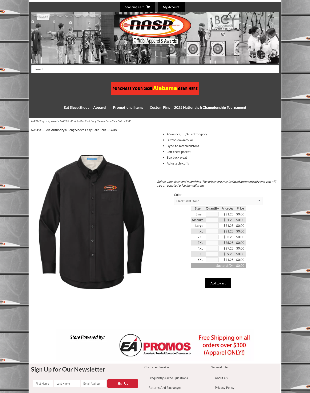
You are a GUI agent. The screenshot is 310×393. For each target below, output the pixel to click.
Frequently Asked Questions (168, 378)
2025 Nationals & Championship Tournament (210, 107)
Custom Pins (160, 107)
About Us (221, 378)
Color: (178, 194)
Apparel (99, 107)
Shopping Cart (137, 7)
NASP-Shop (38, 121)
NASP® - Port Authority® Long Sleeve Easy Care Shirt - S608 (98, 121)
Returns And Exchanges (165, 387)
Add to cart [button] (218, 285)
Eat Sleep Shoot (76, 107)
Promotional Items (128, 107)
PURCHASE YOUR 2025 (155, 88)
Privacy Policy (224, 387)
